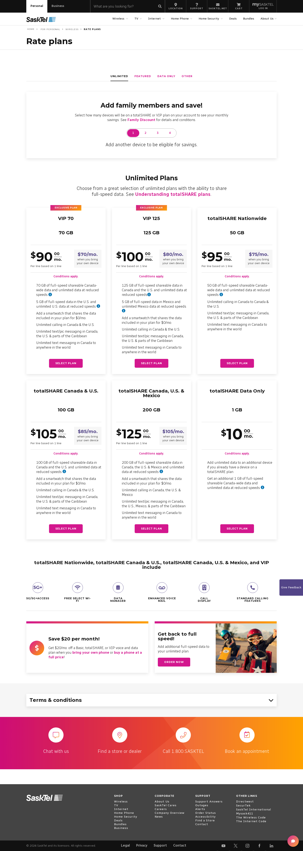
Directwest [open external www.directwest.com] (245, 801)
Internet (155, 18)
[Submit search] (160, 7)
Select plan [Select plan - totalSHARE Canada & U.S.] (65, 528)
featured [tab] (142, 76)
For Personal (50, 29)
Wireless (118, 18)
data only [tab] (166, 76)
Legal (125, 845)
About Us (267, 18)
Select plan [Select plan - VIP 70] (65, 363)
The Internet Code (251, 821)
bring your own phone (90, 652)
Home (30, 29)
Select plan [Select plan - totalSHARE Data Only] (237, 528)
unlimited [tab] (119, 76)
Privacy (141, 845)
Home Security (209, 18)
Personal (37, 6)
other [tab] (187, 76)
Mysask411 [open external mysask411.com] (244, 813)
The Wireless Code (251, 817)
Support (160, 845)
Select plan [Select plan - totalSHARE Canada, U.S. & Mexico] (151, 528)
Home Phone (180, 18)
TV (136, 18)
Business (58, 6)
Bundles (248, 18)
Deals (233, 18)
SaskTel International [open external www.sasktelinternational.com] (253, 809)
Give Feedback (291, 587)
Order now (174, 662)
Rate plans (92, 29)
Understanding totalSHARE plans (172, 194)
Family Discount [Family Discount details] (141, 120)
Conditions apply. (65, 276)
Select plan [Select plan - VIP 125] (151, 363)
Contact (179, 845)
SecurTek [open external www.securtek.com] (243, 805)
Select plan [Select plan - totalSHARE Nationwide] (237, 363)
